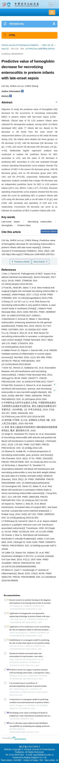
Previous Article (20, 261)
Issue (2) (5, 48)
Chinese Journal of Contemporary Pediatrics (20, 45)
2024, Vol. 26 (47, 45)
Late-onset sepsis (10, 221)
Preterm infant (23, 225)
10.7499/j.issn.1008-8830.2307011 (40, 48)
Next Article (40, 261)
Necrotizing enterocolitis (40, 221)
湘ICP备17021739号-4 (29, 746)
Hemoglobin (7, 225)
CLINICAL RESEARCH (12, 54)
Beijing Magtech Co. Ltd (35, 757)
